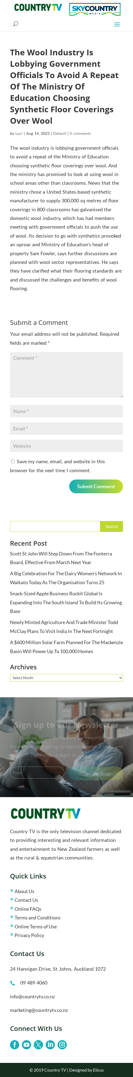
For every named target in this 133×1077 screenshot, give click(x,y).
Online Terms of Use (36, 926)
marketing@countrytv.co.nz (39, 1010)
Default (59, 133)
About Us (24, 891)
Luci (18, 133)
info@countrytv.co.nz (32, 996)
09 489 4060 (33, 983)
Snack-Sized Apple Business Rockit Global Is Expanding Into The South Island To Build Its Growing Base (66, 602)
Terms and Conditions (38, 918)
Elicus (98, 1069)
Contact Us (26, 900)
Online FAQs (28, 909)
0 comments (80, 133)
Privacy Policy (29, 935)
